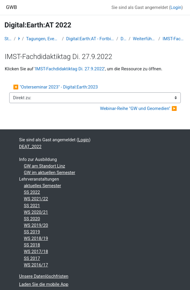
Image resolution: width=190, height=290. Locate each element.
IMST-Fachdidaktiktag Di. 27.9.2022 (174, 38)
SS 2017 (32, 258)
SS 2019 (32, 232)
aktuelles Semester (42, 185)
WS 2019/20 (36, 225)
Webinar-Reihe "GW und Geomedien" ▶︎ (138, 108)
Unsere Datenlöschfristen (43, 276)
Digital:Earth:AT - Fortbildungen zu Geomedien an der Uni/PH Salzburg (90, 38)
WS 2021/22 (36, 198)
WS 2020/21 (36, 212)
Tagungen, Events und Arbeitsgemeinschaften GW (43, 38)
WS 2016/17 (36, 265)
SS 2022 (32, 192)
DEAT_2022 (123, 38)
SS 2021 (32, 205)
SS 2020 (32, 218)
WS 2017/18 (36, 251)
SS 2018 (32, 245)
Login (176, 7)
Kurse (19, 38)
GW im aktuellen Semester (49, 172)
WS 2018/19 (36, 238)
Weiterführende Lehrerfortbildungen (144, 38)
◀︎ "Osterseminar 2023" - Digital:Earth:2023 (55, 87)
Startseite (8, 38)
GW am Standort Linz (44, 166)
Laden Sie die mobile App (43, 284)
